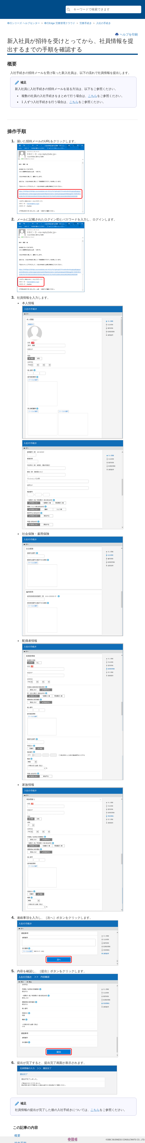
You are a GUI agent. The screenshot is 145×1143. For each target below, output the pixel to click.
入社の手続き (103, 23)
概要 (17, 1135)
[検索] (103, 9)
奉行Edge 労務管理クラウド (59, 23)
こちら (92, 95)
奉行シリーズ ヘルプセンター (23, 23)
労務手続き (85, 23)
